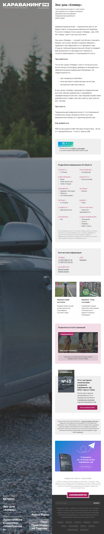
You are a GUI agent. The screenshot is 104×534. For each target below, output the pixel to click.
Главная (60, 522)
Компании (78, 522)
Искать (96, 503)
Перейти (83, 260)
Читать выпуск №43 (87, 407)
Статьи (64, 526)
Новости (83, 526)
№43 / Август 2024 (43, 7)
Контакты (91, 526)
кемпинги (80, 432)
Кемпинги (69, 522)
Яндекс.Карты (63, 271)
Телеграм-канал (73, 530)
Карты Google (63, 269)
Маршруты (87, 522)
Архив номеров (73, 526)
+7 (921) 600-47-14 (65, 260)
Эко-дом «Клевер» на (89, 421)
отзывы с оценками (77, 148)
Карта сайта (84, 530)
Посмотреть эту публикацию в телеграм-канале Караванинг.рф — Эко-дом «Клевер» (78, 358)
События (95, 522)
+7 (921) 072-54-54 (65, 262)
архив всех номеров (86, 400)
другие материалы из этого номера (85, 395)
